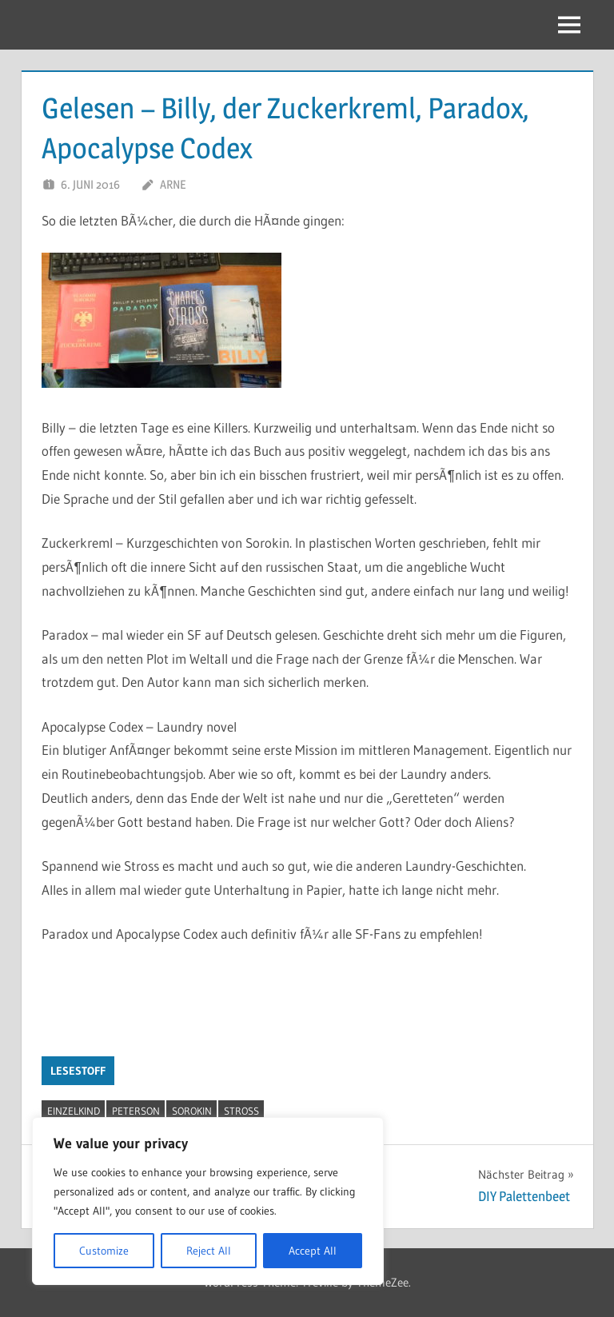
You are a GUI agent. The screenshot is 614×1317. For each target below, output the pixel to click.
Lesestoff (78, 1071)
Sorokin (192, 1110)
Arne (172, 184)
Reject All (208, 1250)
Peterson (136, 1110)
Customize (104, 1250)
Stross (241, 1110)
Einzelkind (73, 1110)
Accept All (313, 1250)
